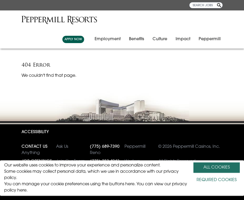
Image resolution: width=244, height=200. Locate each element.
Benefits (136, 39)
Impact (183, 39)
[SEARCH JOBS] (206, 5)
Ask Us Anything (44, 149)
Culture (160, 39)
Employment (108, 39)
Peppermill (210, 39)
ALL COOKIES (216, 168)
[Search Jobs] (219, 5)
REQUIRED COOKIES (217, 180)
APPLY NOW (73, 39)
